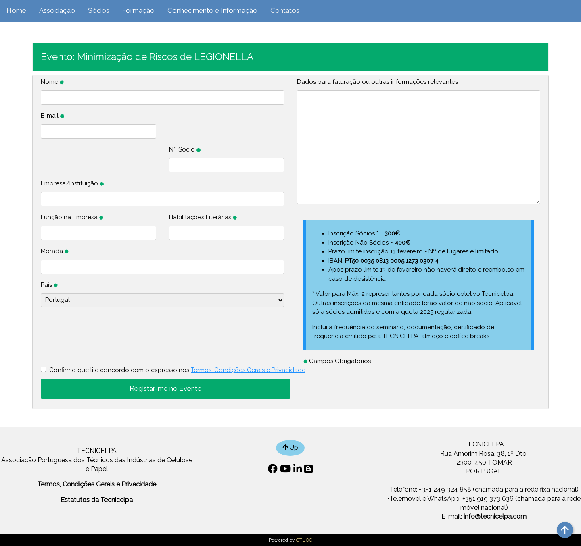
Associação (57, 10)
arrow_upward (565, 530)
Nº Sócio (185, 149)
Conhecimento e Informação (212, 10)
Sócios (98, 10)
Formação (138, 10)
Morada (55, 251)
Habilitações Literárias (203, 217)
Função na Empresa (72, 217)
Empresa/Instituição (72, 183)
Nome (52, 81)
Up (290, 447)
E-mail (52, 115)
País (49, 285)
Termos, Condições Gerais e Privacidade (248, 370)
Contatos (284, 10)
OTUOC (304, 540)
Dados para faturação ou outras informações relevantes (377, 81)
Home (16, 10)
